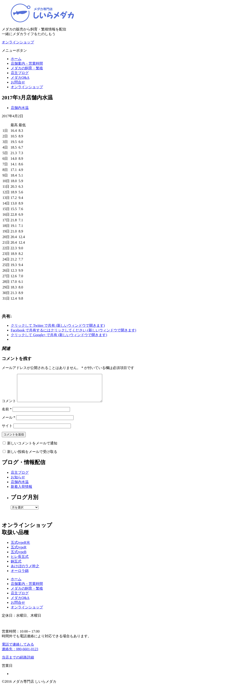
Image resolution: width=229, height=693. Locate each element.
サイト (7, 431)
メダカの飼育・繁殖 (27, 68)
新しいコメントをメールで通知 (32, 448)
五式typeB (18, 557)
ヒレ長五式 (20, 562)
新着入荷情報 (21, 492)
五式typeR (18, 552)
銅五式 (16, 567)
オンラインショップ (27, 87)
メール (8, 423)
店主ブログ (20, 73)
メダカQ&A (20, 77)
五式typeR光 (20, 548)
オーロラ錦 (20, 576)
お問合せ (18, 82)
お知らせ (18, 482)
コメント (9, 406)
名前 (7, 414)
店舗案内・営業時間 (27, 63)
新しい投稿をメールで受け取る (32, 457)
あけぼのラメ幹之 (25, 571)
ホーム (16, 59)
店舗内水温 (20, 108)
